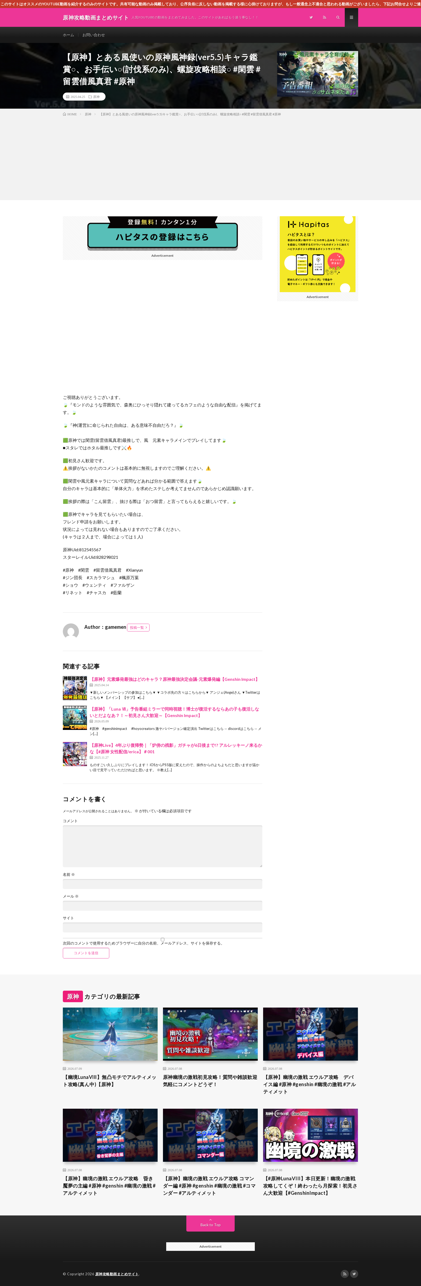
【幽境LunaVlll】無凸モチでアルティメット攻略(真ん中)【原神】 (110, 1080)
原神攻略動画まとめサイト (117, 1274)
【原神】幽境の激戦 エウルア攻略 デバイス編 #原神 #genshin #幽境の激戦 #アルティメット (309, 1084)
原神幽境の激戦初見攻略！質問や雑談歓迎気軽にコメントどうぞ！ (210, 1080)
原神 (96, 96)
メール (71, 896)
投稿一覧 (137, 627)
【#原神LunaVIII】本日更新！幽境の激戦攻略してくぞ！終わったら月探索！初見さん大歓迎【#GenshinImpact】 (310, 1185)
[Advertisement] (210, 157)
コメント (70, 821)
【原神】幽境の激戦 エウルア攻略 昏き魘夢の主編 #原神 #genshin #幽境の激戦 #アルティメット (109, 1185)
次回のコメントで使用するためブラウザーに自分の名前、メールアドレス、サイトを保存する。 (143, 943)
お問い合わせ (93, 34)
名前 (69, 874)
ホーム (68, 34)
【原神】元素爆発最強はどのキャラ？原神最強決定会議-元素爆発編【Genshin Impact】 (175, 679)
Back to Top (211, 1224)
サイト (68, 918)
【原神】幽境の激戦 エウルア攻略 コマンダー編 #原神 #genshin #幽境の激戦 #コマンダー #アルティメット (209, 1185)
